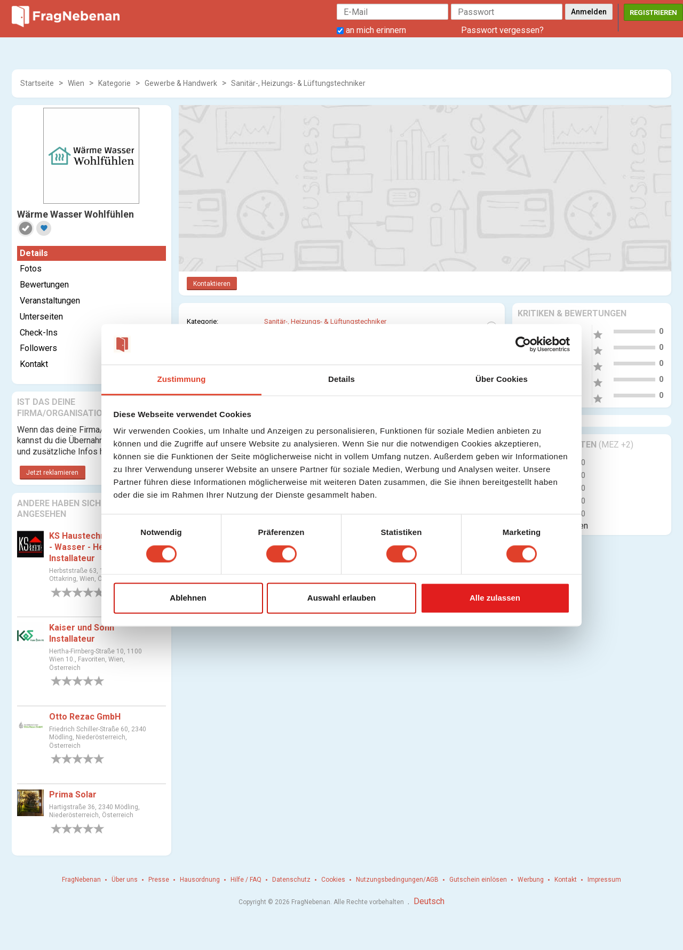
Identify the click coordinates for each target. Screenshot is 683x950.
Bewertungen (44, 285)
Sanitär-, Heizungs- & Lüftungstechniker (298, 83)
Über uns (125, 879)
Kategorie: (202, 321)
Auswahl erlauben (341, 598)
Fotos (31, 269)
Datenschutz (291, 879)
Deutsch (429, 901)
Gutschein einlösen (478, 879)
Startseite (37, 83)
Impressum (604, 879)
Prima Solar (73, 794)
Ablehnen (188, 598)
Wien (76, 83)
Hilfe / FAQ (246, 879)
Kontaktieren (212, 284)
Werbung (531, 879)
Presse (158, 879)
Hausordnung (200, 879)
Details (34, 253)
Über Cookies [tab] (501, 379)
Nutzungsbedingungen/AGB (397, 879)
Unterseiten (41, 317)
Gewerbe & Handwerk (181, 83)
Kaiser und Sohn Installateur (81, 633)
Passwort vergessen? (502, 30)
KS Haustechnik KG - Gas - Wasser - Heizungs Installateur (98, 547)
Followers (38, 348)
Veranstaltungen (50, 301)
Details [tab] (341, 379)
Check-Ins (39, 333)
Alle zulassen (495, 598)
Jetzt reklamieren (52, 472)
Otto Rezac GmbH (85, 717)
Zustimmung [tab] (181, 379)
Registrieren (653, 13)
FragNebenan (81, 879)
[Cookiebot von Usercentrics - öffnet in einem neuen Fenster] (523, 344)
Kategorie (114, 83)
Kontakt (34, 364)
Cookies (333, 879)
